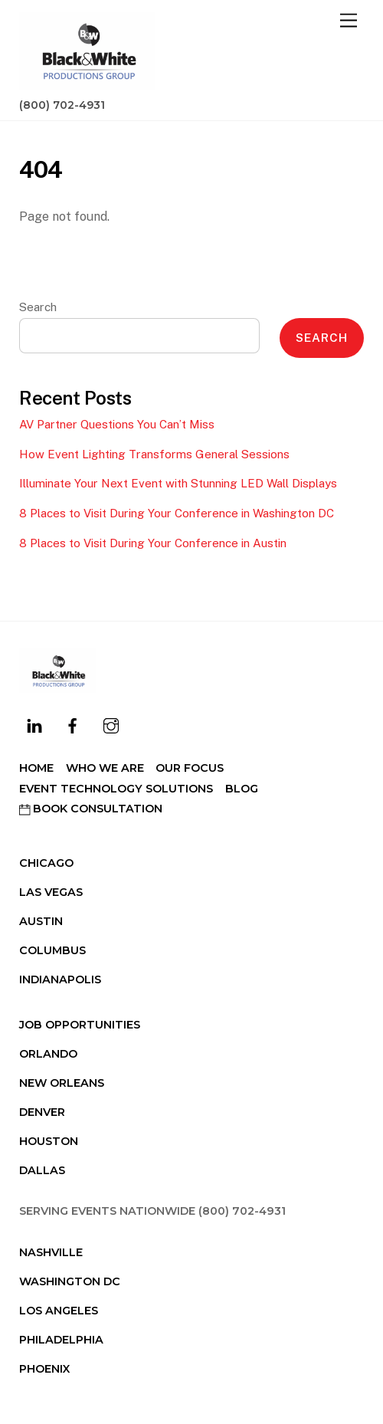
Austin (41, 921)
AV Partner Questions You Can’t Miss (116, 424)
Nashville (51, 1252)
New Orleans (61, 1083)
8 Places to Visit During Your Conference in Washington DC (176, 513)
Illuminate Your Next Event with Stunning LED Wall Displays (178, 483)
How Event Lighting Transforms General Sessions (154, 454)
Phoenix (44, 1369)
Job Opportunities (79, 1025)
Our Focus (189, 768)
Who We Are (105, 768)
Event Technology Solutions (116, 789)
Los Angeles (58, 1310)
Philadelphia (61, 1340)
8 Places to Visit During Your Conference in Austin (152, 543)
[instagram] (111, 724)
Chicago (46, 863)
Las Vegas (51, 892)
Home (36, 768)
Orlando (48, 1054)
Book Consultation (90, 808)
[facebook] (72, 724)
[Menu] (348, 21)
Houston (48, 1141)
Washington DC (69, 1281)
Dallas (42, 1170)
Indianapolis (60, 979)
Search (38, 306)
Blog (241, 789)
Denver (42, 1112)
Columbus (52, 950)
